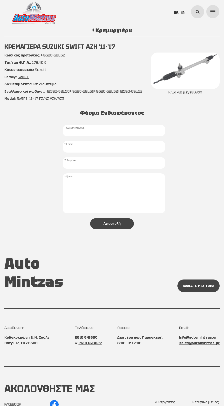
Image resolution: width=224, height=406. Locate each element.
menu (212, 11)
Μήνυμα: (69, 176)
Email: (69, 144)
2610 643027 (90, 343)
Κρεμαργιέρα (113, 30)
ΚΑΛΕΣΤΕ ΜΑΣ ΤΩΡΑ (198, 286)
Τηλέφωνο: (70, 160)
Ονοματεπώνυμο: (75, 128)
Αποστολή (112, 223)
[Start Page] (34, 13)
